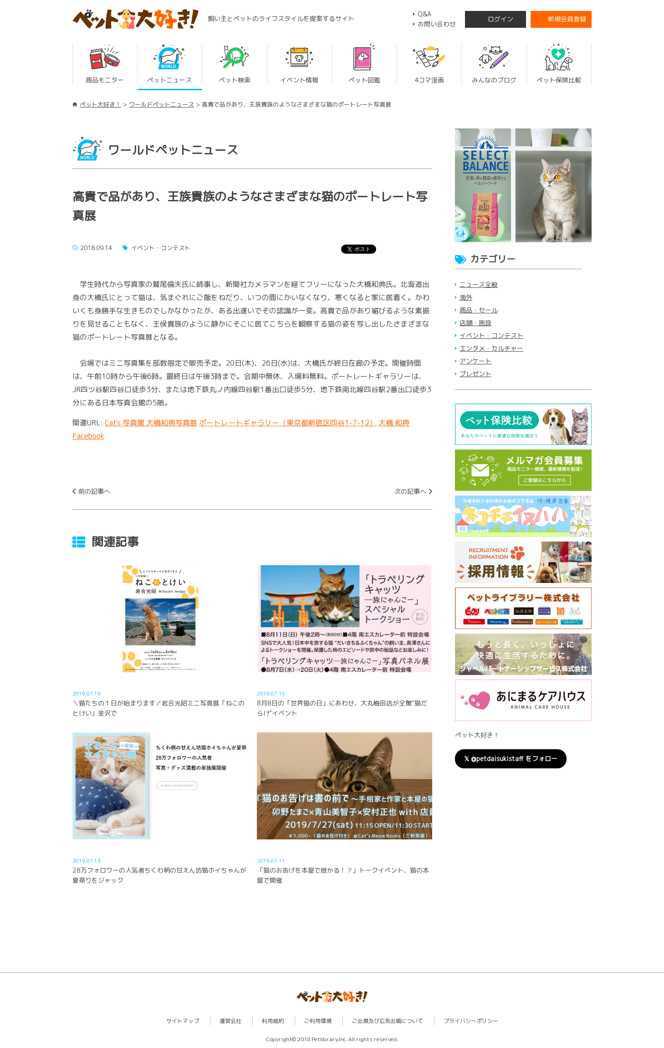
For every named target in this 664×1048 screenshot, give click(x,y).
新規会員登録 (567, 19)
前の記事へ (94, 491)
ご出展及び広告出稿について (387, 1021)
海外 (466, 297)
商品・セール (479, 310)
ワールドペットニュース (161, 104)
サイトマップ (182, 1021)
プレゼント (475, 373)
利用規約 (273, 1021)
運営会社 (230, 1021)
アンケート (475, 361)
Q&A (424, 14)
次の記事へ (410, 491)
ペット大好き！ (100, 104)
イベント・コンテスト (491, 335)
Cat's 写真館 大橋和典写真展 (151, 423)
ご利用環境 (318, 1021)
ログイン (500, 19)
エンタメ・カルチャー (491, 348)
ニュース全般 (479, 284)
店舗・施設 (475, 322)
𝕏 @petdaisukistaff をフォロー (510, 758)
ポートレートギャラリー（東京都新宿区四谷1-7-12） (288, 423)
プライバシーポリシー (471, 1021)
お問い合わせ (437, 24)
